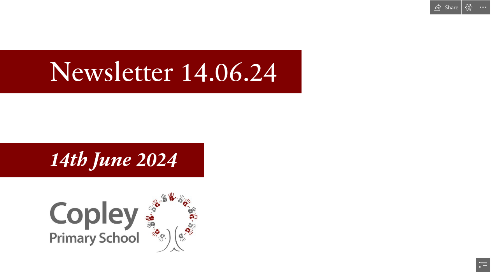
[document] (249, 140)
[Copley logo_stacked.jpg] (123, 222)
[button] (445, 7)
